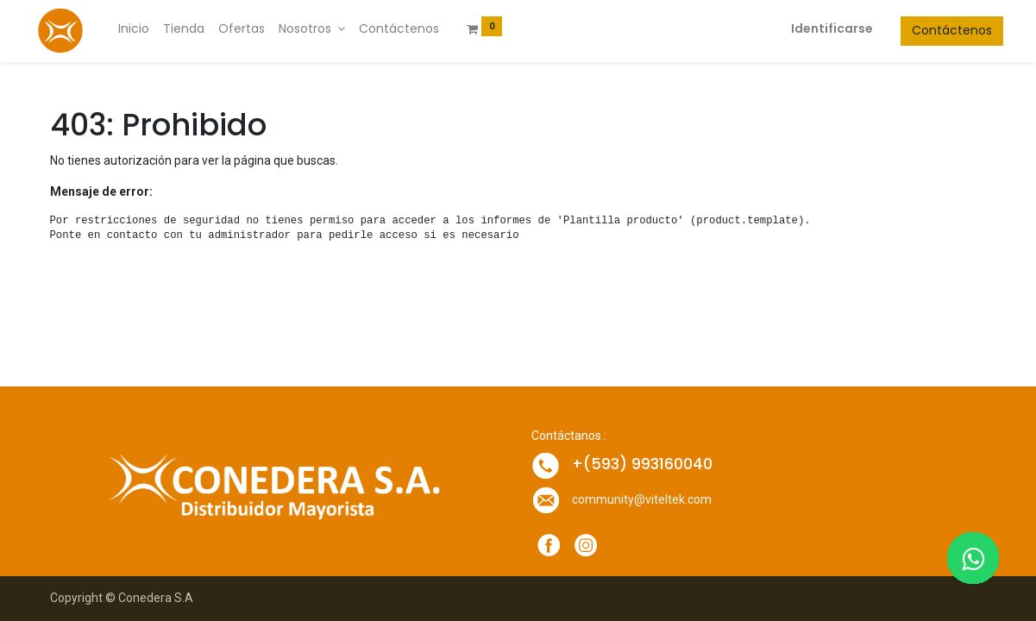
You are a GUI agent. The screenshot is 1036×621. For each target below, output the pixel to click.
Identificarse (816, 28)
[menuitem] (150, 29)
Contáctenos (935, 30)
